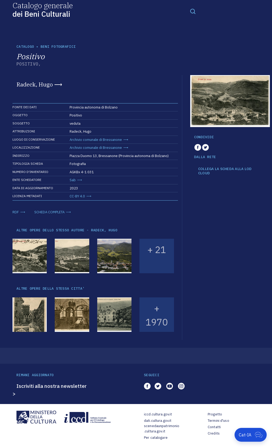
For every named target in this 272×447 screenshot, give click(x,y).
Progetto (215, 414)
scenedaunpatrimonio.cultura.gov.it (161, 428)
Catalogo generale (42, 9)
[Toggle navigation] (193, 11)
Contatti (214, 427)
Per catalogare (156, 437)
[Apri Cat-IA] (251, 435)
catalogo (25, 46)
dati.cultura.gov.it (157, 420)
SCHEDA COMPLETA (49, 212)
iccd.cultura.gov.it (158, 414)
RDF (15, 212)
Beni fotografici (58, 46)
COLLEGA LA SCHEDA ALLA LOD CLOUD (225, 171)
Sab (73, 180)
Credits (214, 433)
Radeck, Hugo (34, 84)
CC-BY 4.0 (77, 196)
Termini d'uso (218, 420)
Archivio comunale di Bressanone (96, 139)
